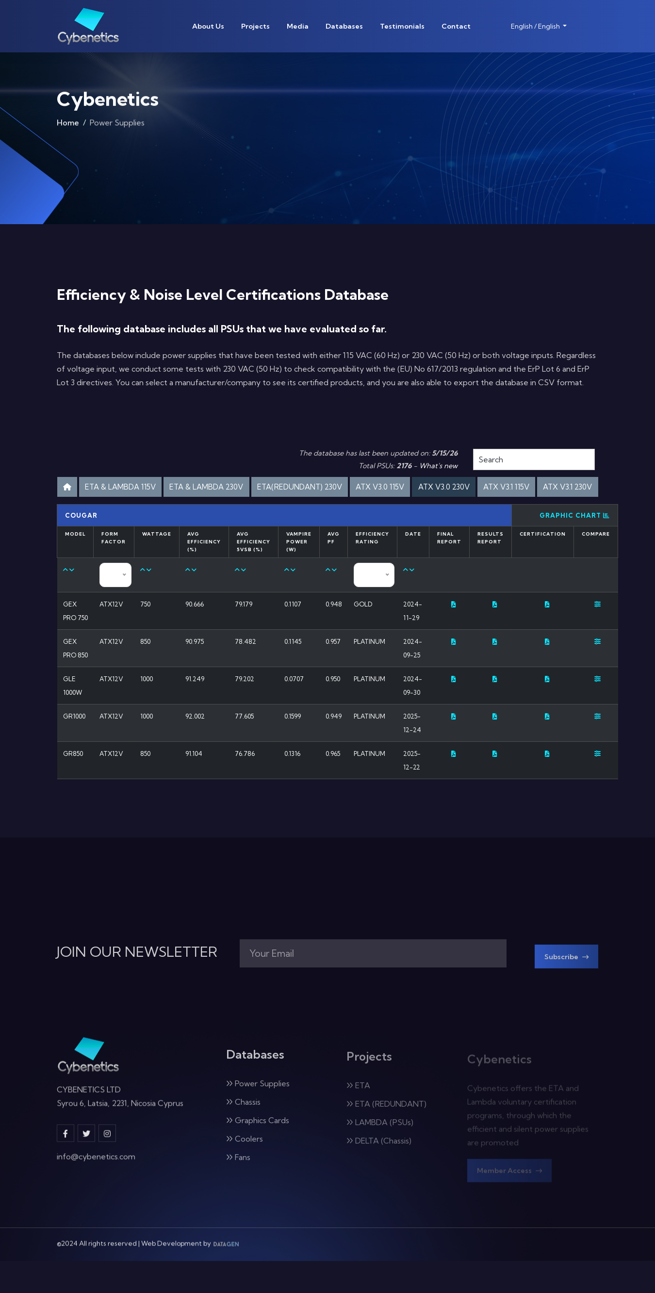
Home (68, 127)
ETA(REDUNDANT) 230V (369, 488)
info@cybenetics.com (96, 1191)
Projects (255, 26)
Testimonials (402, 26)
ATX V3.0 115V (465, 488)
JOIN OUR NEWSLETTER (137, 983)
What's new (438, 465)
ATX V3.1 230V (364, 514)
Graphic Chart (575, 544)
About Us (208, 26)
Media (298, 26)
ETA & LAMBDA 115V (155, 488)
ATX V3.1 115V (290, 514)
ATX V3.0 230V (540, 488)
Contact (456, 26)
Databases (344, 26)
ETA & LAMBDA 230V (258, 488)
